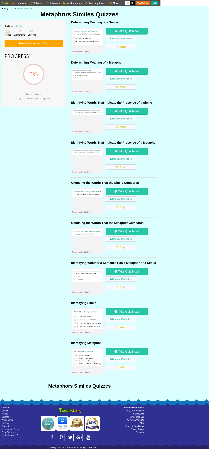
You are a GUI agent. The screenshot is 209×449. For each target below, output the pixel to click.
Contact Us (138, 414)
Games (5, 410)
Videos (5, 414)
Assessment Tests (10, 429)
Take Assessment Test (34, 43)
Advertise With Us (135, 420)
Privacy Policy (137, 429)
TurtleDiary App (10, 435)
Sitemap (140, 432)
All (12, 26)
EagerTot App (9, 432)
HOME (4, 9)
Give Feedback (137, 417)
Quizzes (5, 417)
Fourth (19, 26)
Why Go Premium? (135, 410)
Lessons (5, 423)
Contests (6, 426)
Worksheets (7, 420)
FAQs (141, 423)
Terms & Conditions (134, 426)
